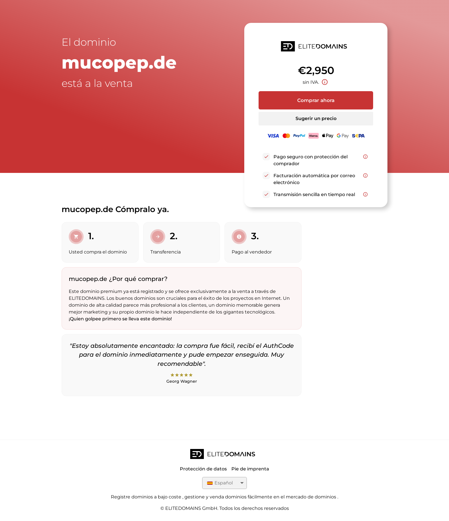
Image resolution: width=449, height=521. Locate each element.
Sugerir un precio (316, 118)
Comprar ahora (315, 100)
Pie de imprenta (250, 469)
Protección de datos (203, 469)
